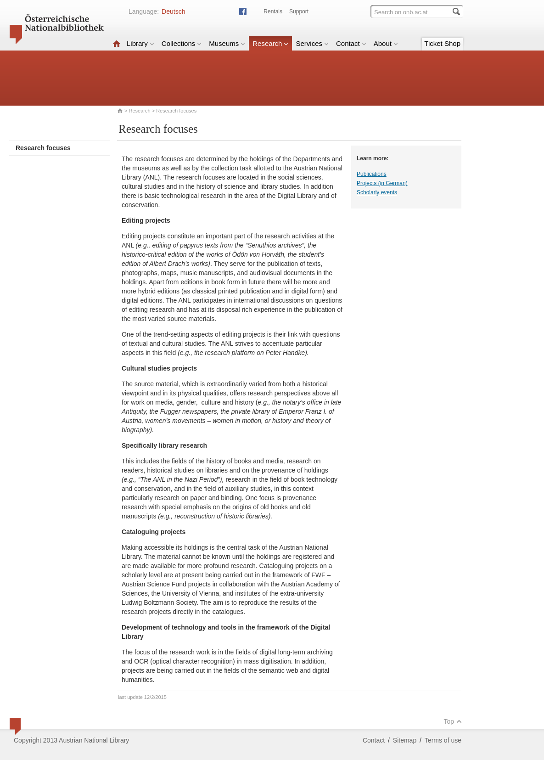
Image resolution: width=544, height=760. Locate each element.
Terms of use (443, 740)
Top (452, 721)
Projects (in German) (382, 183)
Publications (372, 174)
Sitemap (404, 740)
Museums (227, 43)
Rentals (273, 11)
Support (298, 11)
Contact (351, 43)
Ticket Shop (442, 43)
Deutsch (173, 11)
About (386, 43)
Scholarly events (377, 192)
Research (270, 43)
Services (312, 43)
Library (140, 43)
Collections (182, 43)
